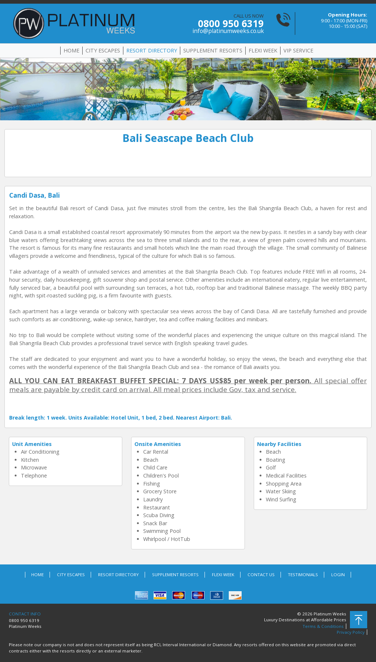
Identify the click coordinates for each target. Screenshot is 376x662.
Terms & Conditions (323, 626)
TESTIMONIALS (303, 574)
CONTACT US (261, 574)
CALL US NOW (228, 23)
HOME (71, 50)
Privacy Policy (351, 632)
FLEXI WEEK (263, 50)
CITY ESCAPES (103, 50)
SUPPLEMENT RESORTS (212, 50)
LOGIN (338, 574)
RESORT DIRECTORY (151, 50)
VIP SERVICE (298, 50)
